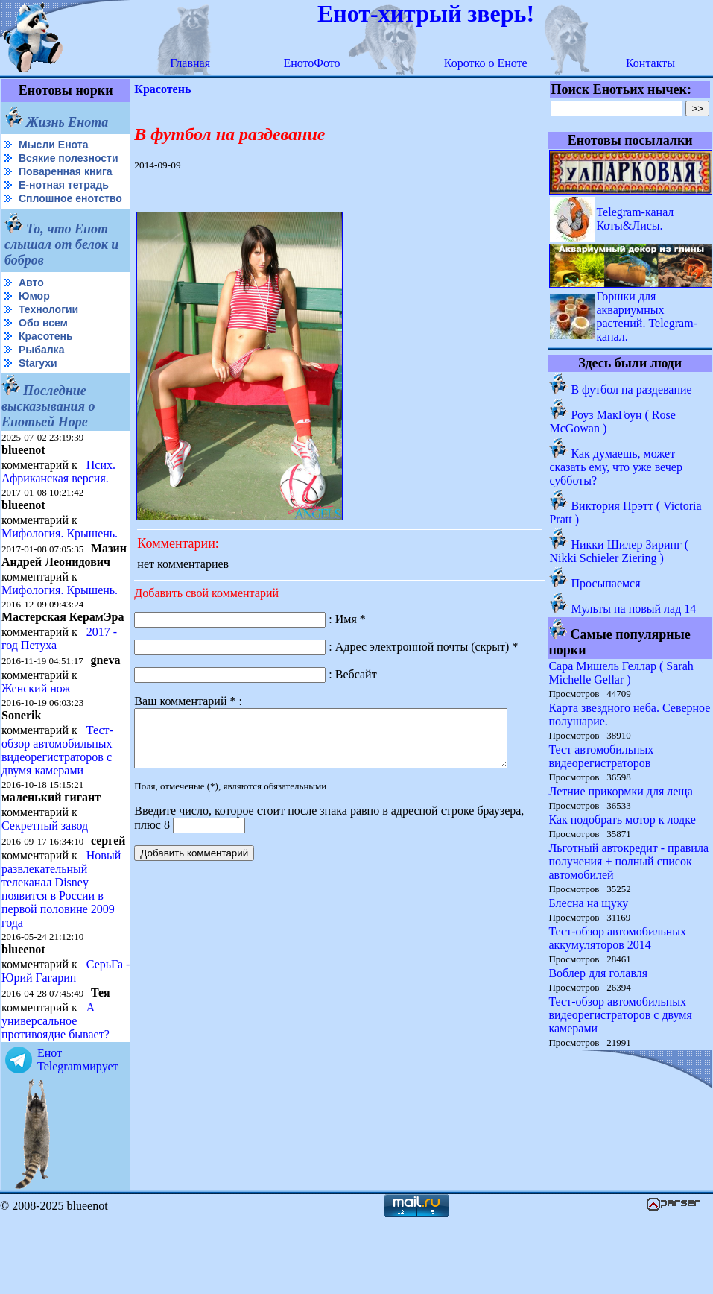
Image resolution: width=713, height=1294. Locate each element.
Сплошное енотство (38, 216)
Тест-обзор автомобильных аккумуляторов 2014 (618, 938)
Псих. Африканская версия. (58, 495)
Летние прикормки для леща (621, 791)
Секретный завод (44, 874)
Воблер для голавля (598, 973)
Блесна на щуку (589, 903)
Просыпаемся (606, 583)
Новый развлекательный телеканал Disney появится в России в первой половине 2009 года (61, 950)
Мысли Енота (53, 145)
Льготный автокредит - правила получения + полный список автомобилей (629, 861)
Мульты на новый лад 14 (634, 608)
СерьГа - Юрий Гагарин (40, 1045)
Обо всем (43, 347)
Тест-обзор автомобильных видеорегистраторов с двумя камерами (57, 799)
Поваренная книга (66, 183)
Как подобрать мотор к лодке (622, 819)
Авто (31, 306)
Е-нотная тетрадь (64, 197)
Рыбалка (41, 373)
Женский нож (35, 737)
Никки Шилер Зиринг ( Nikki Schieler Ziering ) (619, 551)
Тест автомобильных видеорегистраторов (601, 756)
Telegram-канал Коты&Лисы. (635, 219)
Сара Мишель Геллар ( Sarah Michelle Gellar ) (621, 673)
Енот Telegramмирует (77, 1134)
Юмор (34, 320)
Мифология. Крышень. (59, 557)
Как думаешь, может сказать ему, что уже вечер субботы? (616, 467)
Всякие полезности (34, 164)
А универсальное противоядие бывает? (55, 1095)
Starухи (38, 387)
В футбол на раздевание (631, 389)
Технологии (48, 333)
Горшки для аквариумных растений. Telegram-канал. (647, 316)
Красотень (46, 360)
